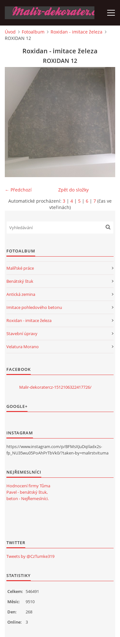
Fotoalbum (33, 32)
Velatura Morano (22, 346)
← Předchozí (18, 190)
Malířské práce (20, 268)
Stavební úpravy (21, 333)
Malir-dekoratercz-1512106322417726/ (55, 387)
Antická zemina (20, 294)
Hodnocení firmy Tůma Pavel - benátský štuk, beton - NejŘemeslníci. (28, 492)
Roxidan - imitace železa (76, 32)
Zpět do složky (73, 190)
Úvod (10, 32)
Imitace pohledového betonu (34, 307)
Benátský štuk (19, 281)
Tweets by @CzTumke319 (30, 556)
